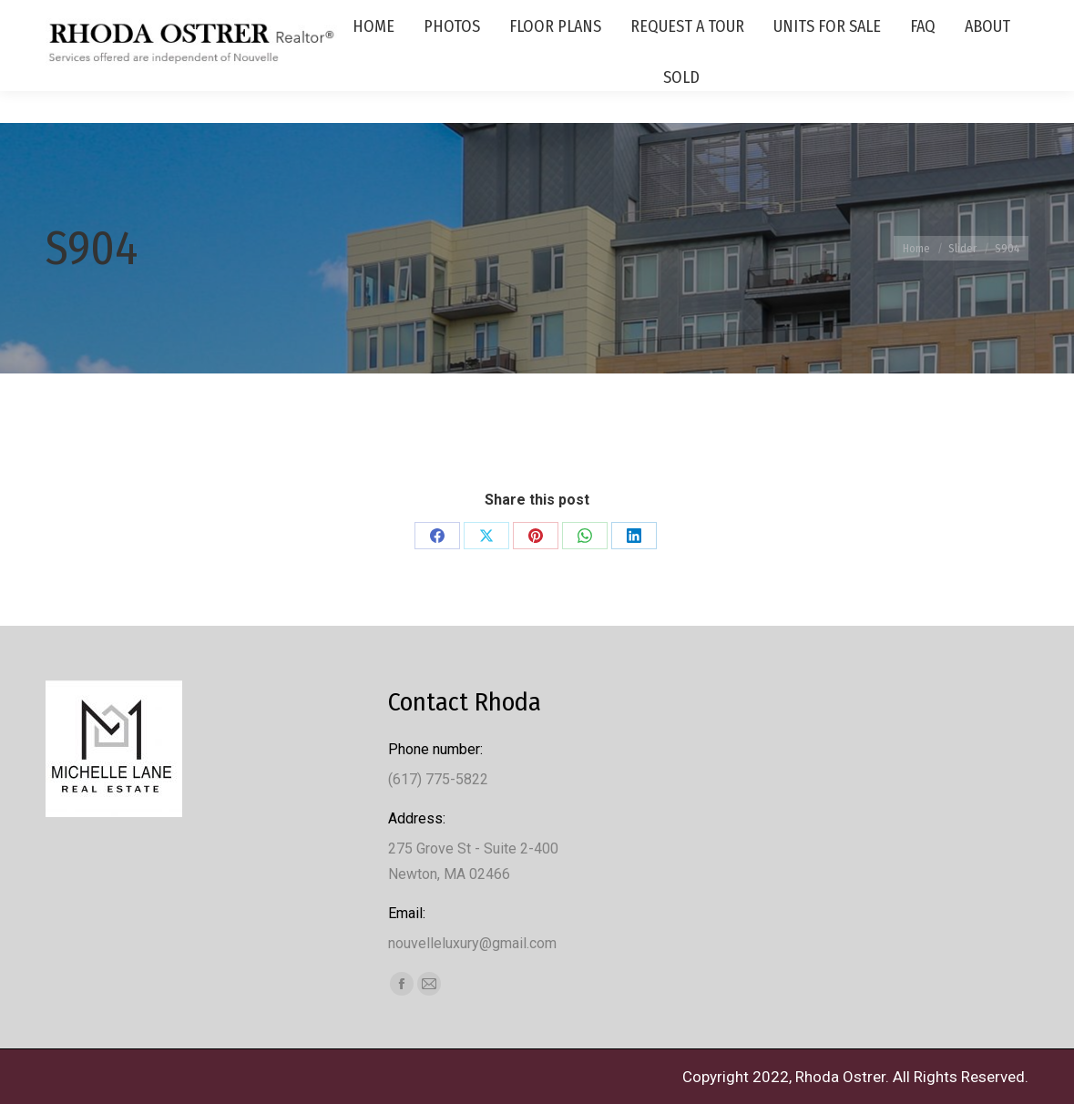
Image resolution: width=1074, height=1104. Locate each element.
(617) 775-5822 (931, 16)
